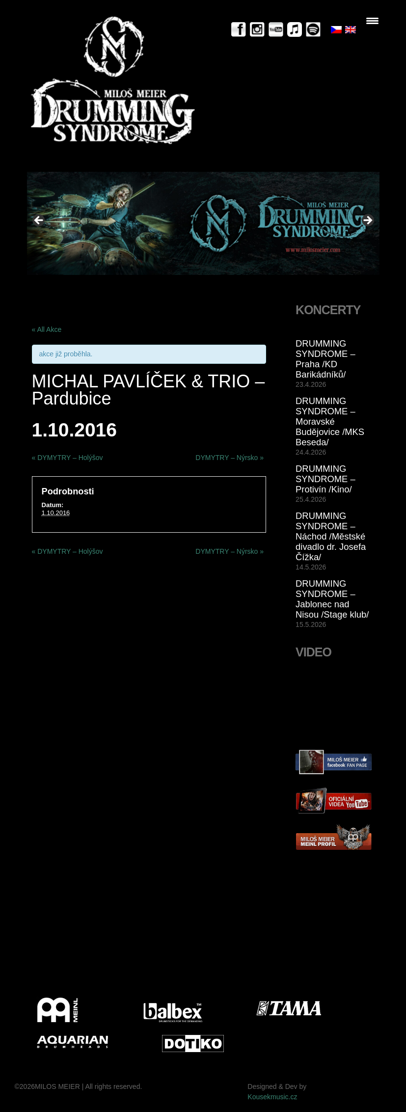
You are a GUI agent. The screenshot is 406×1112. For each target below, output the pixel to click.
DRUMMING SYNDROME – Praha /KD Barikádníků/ (325, 359)
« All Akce (47, 329)
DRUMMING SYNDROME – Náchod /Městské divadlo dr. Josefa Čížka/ (331, 536)
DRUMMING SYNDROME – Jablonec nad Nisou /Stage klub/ (332, 599)
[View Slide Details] (203, 223)
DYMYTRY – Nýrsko (229, 457)
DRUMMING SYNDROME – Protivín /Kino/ (325, 478)
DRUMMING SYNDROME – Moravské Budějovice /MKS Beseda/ (330, 421)
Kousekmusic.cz (272, 1097)
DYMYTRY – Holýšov (67, 457)
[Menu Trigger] (372, 20)
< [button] (39, 221)
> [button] (367, 221)
